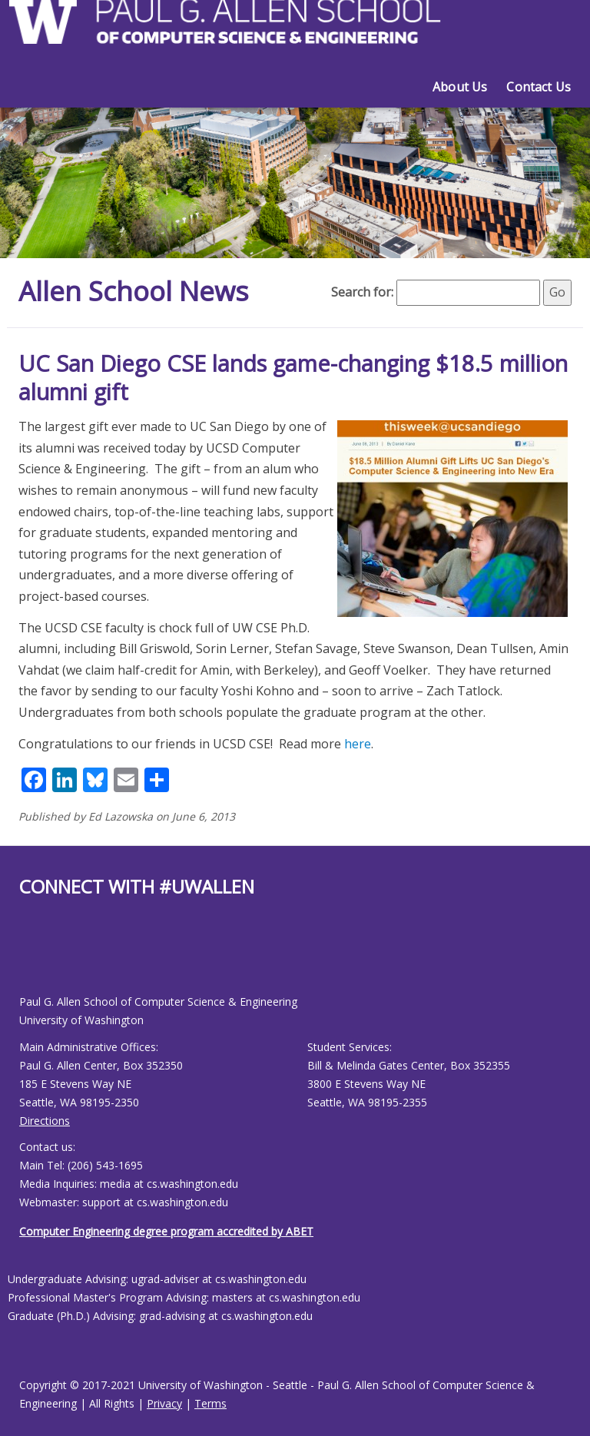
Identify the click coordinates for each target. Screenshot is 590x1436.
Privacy (164, 1403)
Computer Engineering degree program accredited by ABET (166, 1231)
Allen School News (136, 291)
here (357, 743)
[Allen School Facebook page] (23, 957)
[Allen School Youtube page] (31, 957)
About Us (460, 86)
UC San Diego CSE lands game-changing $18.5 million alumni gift (293, 377)
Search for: (362, 292)
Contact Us (538, 86)
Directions (44, 1120)
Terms (210, 1403)
